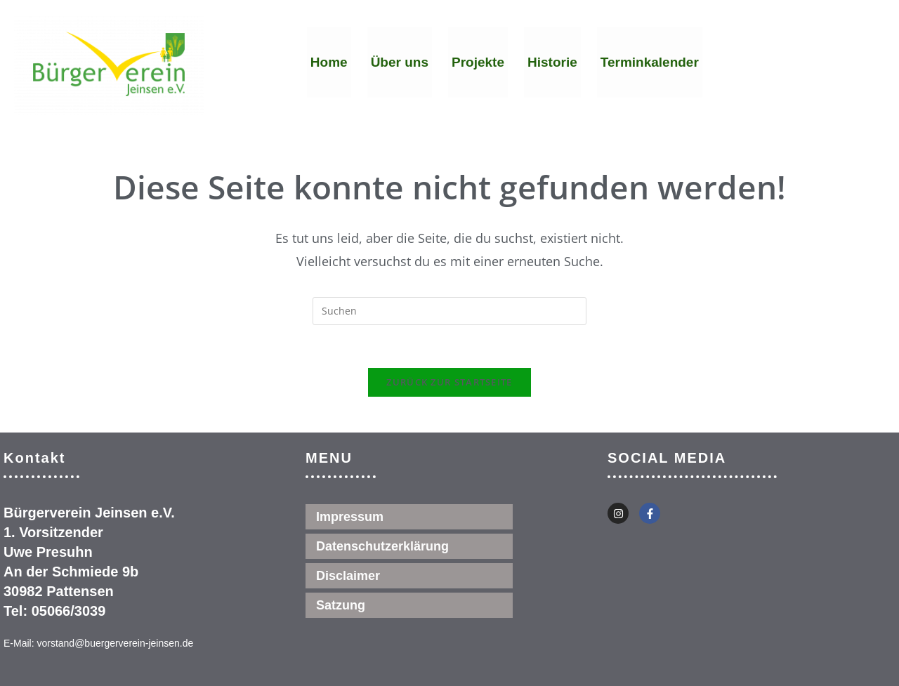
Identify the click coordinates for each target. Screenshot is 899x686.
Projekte (478, 62)
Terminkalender (650, 62)
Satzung (340, 605)
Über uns (399, 62)
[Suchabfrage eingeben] (449, 311)
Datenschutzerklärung (382, 546)
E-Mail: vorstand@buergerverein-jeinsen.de (98, 643)
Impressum (349, 517)
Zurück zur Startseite (449, 382)
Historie (552, 62)
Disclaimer (348, 576)
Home (329, 62)
